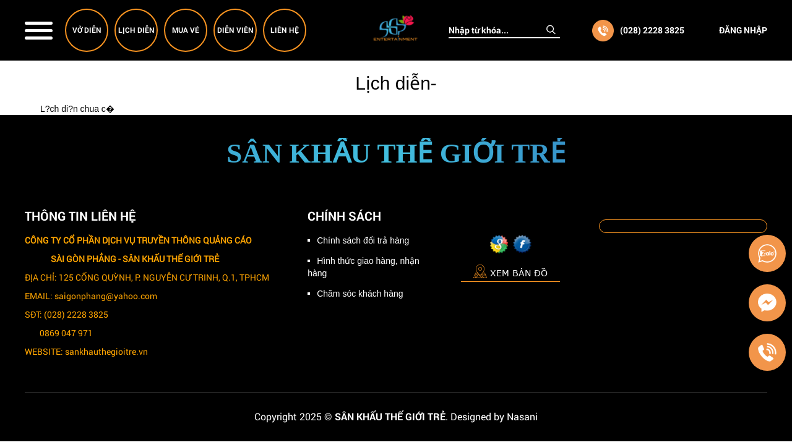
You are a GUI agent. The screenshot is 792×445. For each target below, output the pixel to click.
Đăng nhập (743, 30)
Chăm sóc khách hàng (360, 294)
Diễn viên (235, 30)
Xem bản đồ (510, 271)
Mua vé (185, 30)
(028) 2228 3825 (652, 30)
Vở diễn (86, 30)
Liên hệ (284, 30)
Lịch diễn (136, 30)
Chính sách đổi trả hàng (363, 240)
